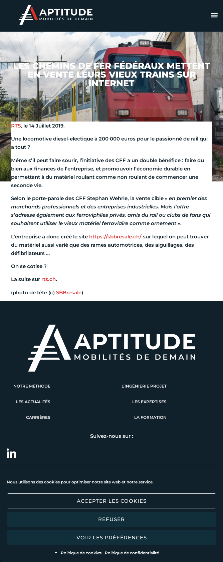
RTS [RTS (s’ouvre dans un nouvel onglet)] (16, 126)
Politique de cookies (81, 552)
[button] (214, 15)
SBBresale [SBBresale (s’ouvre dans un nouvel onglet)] (68, 292)
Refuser (111, 519)
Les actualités (33, 401)
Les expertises (149, 401)
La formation (150, 417)
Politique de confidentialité (132, 552)
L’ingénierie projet (144, 386)
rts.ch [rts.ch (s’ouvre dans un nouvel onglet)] (48, 279)
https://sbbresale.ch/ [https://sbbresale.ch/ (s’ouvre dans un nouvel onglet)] (115, 236)
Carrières (38, 417)
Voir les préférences (111, 537)
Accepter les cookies (112, 501)
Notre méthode (31, 386)
